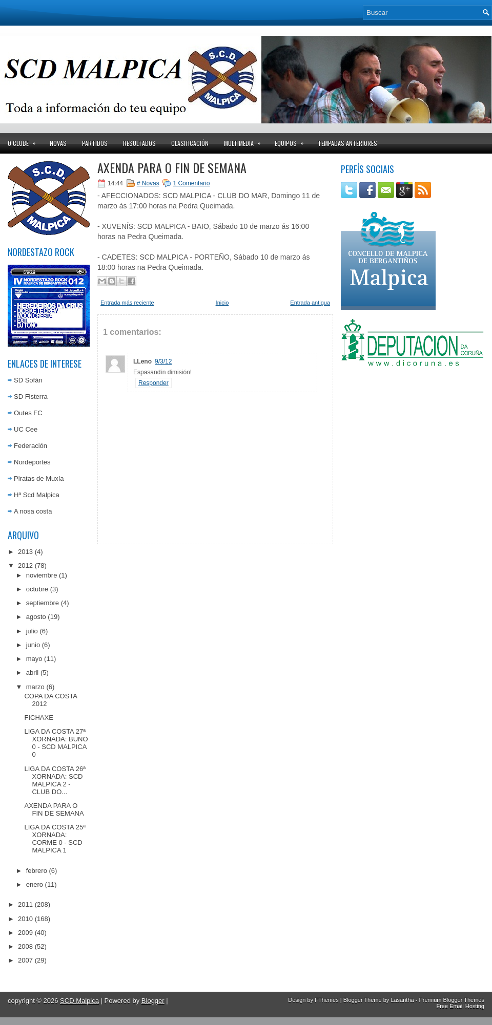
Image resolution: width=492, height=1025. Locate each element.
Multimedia (245, 140)
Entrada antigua (310, 303)
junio (33, 645)
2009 (25, 932)
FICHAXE (38, 717)
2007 (25, 960)
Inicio (222, 303)
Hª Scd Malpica (36, 495)
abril (32, 672)
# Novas (148, 183)
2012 (25, 565)
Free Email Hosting (460, 1006)
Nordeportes (32, 462)
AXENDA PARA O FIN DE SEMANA (54, 809)
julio (32, 631)
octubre (37, 589)
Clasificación (190, 143)
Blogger (153, 1001)
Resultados (139, 143)
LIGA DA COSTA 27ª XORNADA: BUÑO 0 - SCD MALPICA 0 (56, 743)
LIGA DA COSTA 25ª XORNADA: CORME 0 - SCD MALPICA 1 (54, 838)
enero (34, 884)
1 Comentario (191, 183)
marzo (35, 687)
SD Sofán (28, 380)
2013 (25, 552)
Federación (30, 446)
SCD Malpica (79, 1001)
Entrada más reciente (127, 303)
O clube (25, 140)
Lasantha (402, 1000)
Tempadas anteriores (347, 143)
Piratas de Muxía (39, 478)
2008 (25, 946)
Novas (58, 143)
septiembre (42, 603)
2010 (25, 919)
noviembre (41, 575)
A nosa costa (33, 511)
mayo (34, 659)
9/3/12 (163, 361)
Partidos (95, 143)
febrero (36, 870)
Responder (153, 383)
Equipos (292, 140)
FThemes (326, 1000)
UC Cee (25, 429)
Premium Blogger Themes (451, 1000)
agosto (36, 617)
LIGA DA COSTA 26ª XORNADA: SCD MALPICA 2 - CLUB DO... (54, 780)
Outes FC (28, 413)
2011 (25, 904)
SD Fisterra (31, 396)
